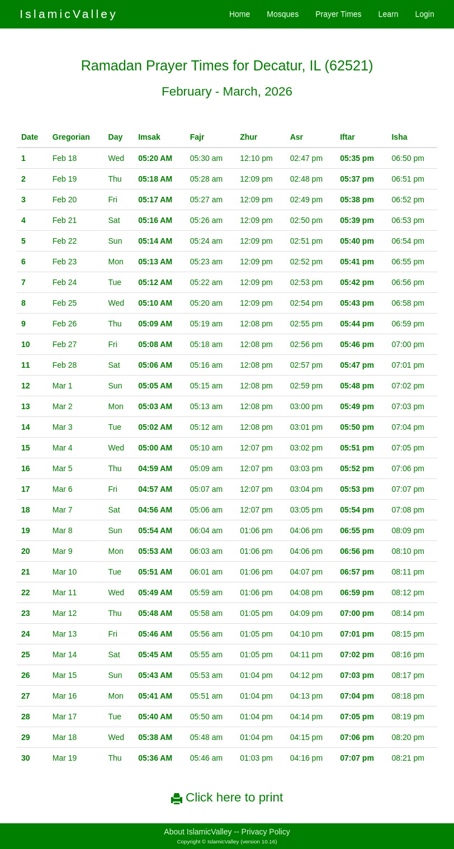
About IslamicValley (197, 831)
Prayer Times (338, 14)
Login (424, 14)
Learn (389, 14)
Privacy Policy (266, 831)
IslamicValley (69, 13)
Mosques (283, 14)
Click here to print (227, 797)
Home (239, 14)
